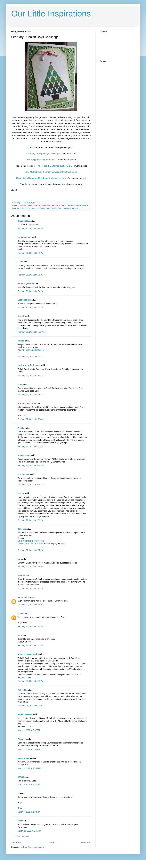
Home (51, 842)
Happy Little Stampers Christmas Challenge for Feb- (41, 178)
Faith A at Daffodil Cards (29, 365)
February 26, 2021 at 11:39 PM (31, 332)
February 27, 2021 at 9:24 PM (30, 588)
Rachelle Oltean (25, 714)
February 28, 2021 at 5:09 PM (30, 706)
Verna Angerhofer (26, 283)
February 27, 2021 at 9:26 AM (30, 419)
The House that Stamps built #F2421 (54, 166)
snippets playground (70, 208)
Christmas (23, 205)
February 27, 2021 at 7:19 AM (30, 375)
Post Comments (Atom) (33, 847)
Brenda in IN (23, 474)
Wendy (21, 428)
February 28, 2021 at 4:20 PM (30, 681)
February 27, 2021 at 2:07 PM (30, 550)
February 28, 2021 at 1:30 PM (30, 645)
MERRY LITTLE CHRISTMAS (31, 541)
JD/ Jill (21, 777)
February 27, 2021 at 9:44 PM (30, 604)
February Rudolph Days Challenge (43, 153)
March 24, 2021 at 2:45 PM (29, 831)
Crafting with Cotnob (35, 350)
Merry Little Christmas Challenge (68, 205)
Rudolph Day (56, 208)
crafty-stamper (24, 237)
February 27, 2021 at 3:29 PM (30, 566)
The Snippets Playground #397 (41, 159)
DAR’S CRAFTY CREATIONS (31, 544)
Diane (20, 613)
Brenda (21, 493)
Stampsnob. (23, 221)
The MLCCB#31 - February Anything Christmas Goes (51, 172)
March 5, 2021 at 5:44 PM (29, 784)
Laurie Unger (24, 758)
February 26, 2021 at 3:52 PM (30, 253)
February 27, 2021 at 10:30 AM (31, 465)
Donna (21, 384)
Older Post (86, 842)
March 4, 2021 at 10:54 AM (29, 768)
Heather (21, 575)
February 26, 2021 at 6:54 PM (30, 291)
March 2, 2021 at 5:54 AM (29, 749)
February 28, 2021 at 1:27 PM (30, 626)
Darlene (21, 529)
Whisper (21, 739)
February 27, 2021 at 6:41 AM (30, 356)
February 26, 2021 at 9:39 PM (30, 307)
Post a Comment (22, 837)
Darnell (21, 316)
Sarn (20, 635)
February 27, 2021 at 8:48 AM (30, 394)
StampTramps (24, 455)
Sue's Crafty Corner (27, 403)
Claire (20, 262)
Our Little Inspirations (51, 13)
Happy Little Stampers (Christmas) (41, 205)
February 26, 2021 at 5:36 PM (30, 275)
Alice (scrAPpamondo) (28, 654)
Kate (20, 821)
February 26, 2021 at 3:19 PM (30, 228)
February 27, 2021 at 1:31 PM (30, 520)
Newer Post (17, 842)
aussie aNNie (24, 300)
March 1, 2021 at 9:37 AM (29, 730)
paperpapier (23, 597)
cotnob (21, 341)
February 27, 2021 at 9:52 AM (30, 446)
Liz (19, 559)
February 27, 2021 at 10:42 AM (31, 484)
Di (19, 793)
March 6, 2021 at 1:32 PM (29, 812)
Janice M (22, 690)
